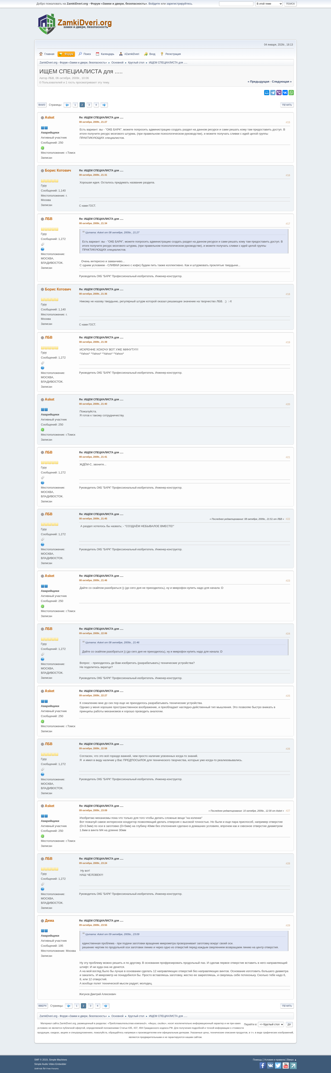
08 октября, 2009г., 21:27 (93, 122)
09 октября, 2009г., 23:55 (93, 925)
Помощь (257, 1059)
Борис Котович (58, 170)
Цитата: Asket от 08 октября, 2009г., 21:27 (112, 232)
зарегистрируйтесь (179, 3)
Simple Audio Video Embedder (50, 1064)
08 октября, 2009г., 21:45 (93, 518)
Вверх (42, 1005)
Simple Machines (58, 1059)
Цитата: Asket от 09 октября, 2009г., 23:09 (112, 934)
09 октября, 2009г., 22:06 (93, 633)
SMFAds (38, 1068)
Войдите (154, 3)
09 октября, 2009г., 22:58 (93, 748)
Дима (49, 920)
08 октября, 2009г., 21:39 (93, 342)
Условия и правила (274, 1059)
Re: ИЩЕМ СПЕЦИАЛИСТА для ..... (101, 117)
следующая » (282, 81)
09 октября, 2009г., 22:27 (93, 695)
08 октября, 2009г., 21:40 (93, 404)
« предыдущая (258, 81)
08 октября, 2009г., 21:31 (93, 175)
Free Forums (52, 1068)
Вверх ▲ (292, 1059)
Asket (49, 117)
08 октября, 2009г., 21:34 (93, 223)
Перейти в (250, 1024)
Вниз (41, 105)
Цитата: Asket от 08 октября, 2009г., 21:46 (112, 642)
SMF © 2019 (41, 1059)
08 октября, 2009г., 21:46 (93, 580)
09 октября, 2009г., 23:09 (93, 810)
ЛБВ (48, 219)
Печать (287, 105)
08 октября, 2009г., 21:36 (93, 293)
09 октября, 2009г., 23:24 (93, 863)
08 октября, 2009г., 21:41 (93, 457)
